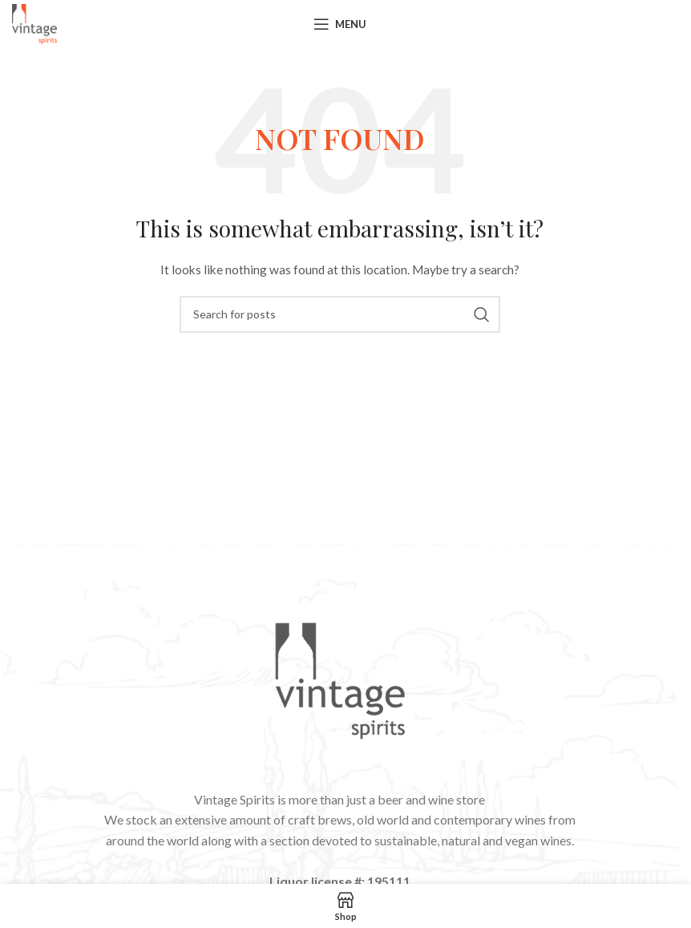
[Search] (340, 314)
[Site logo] (34, 23)
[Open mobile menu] (339, 24)
